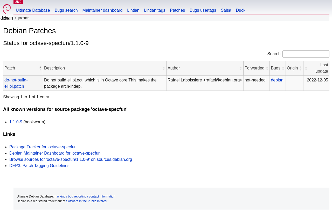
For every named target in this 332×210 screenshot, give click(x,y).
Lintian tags (154, 10)
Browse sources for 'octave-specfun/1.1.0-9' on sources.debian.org (70, 159)
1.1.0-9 (15, 122)
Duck (240, 10)
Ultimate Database (33, 10)
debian (277, 80)
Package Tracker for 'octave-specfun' (43, 147)
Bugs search (66, 10)
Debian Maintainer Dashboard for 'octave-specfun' (55, 153)
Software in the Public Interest (86, 201)
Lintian (133, 10)
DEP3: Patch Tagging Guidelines (39, 165)
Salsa (226, 10)
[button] (40, 68)
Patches (177, 10)
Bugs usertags (203, 10)
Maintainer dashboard (102, 10)
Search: (274, 54)
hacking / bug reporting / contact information (85, 196)
